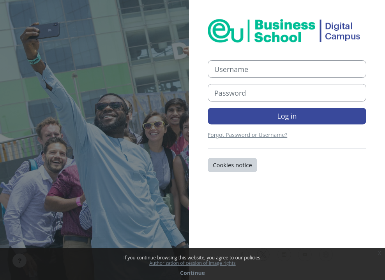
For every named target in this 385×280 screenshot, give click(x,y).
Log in (287, 116)
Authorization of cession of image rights (192, 263)
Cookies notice (232, 165)
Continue (192, 273)
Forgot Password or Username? (247, 134)
